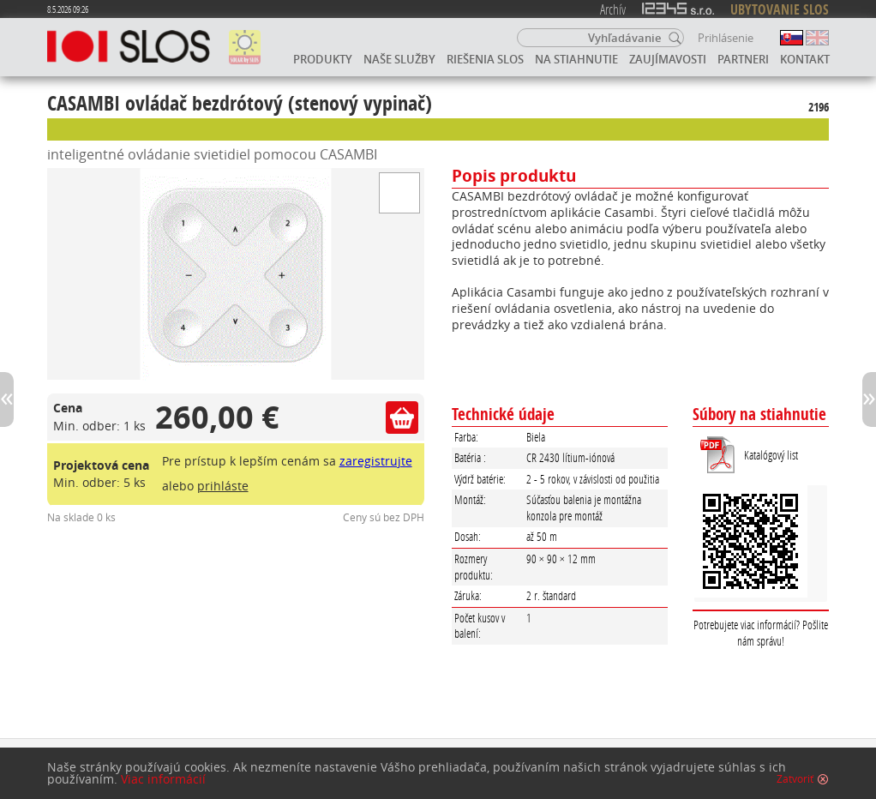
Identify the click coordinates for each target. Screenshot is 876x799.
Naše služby (399, 59)
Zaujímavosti (667, 59)
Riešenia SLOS (485, 59)
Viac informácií (163, 782)
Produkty (322, 59)
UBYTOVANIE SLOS (779, 9)
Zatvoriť (795, 783)
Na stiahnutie (576, 59)
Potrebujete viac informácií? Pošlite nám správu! (760, 632)
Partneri (743, 59)
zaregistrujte (375, 461)
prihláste (223, 486)
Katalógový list (771, 455)
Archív (613, 9)
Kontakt (805, 59)
